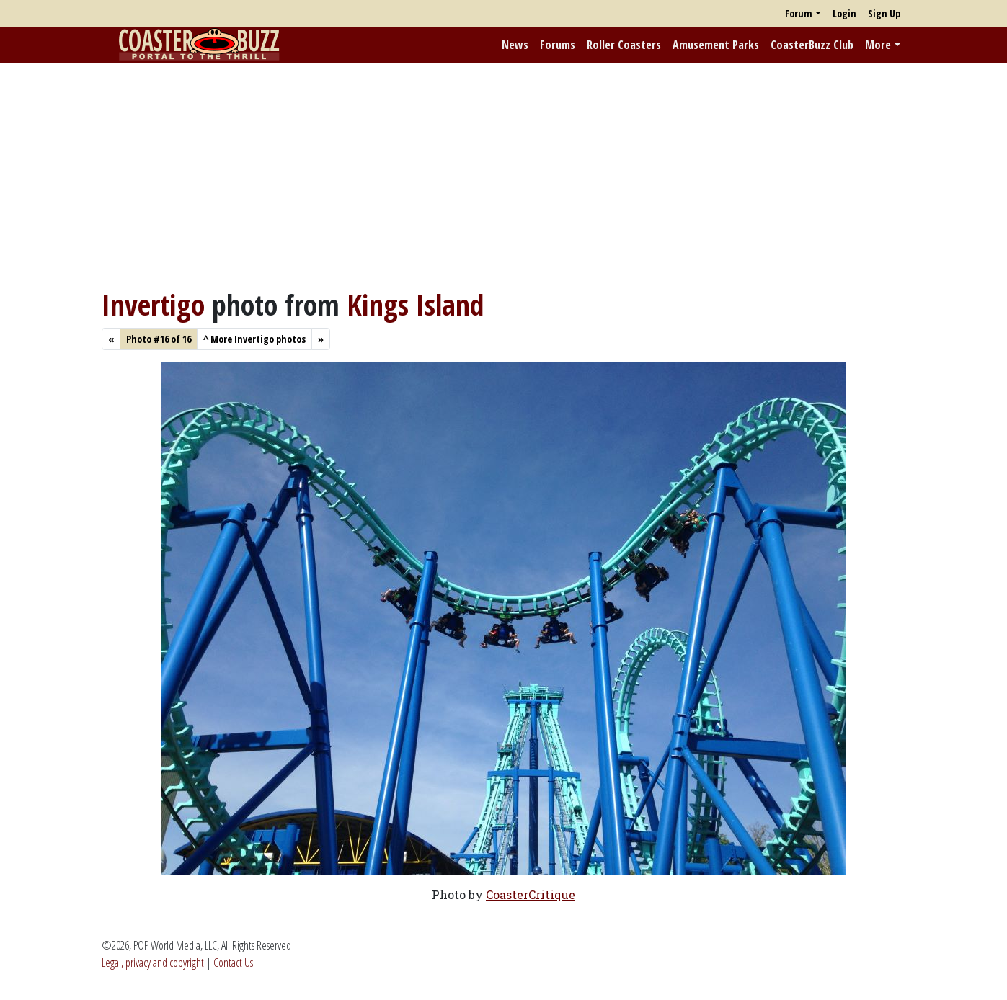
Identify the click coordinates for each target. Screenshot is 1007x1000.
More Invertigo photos (254, 339)
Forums (557, 45)
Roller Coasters (624, 45)
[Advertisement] (503, 175)
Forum (798, 13)
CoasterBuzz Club (812, 45)
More (878, 45)
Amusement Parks (716, 45)
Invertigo (153, 304)
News (515, 45)
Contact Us (233, 962)
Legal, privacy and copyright (153, 962)
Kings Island (415, 304)
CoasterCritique (530, 894)
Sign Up (884, 13)
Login (844, 13)
